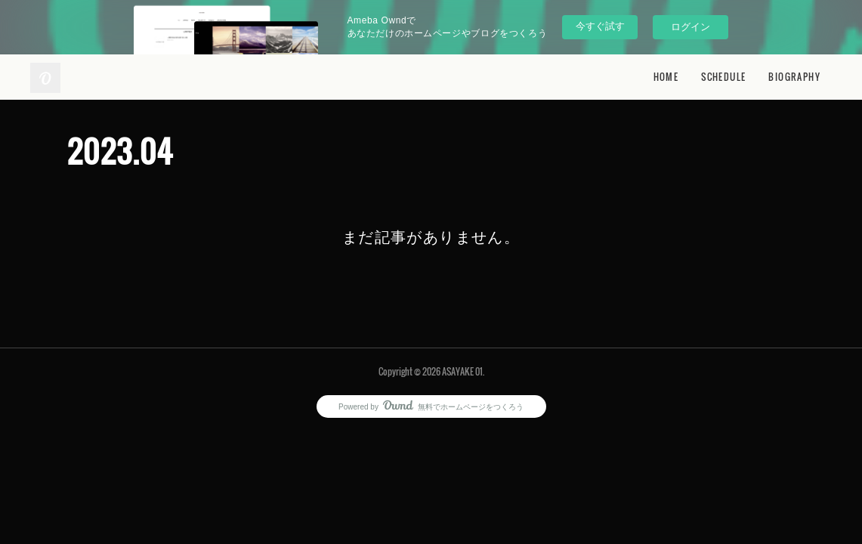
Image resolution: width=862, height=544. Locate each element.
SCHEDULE (723, 76)
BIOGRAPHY (794, 76)
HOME (666, 76)
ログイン (690, 26)
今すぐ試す (600, 26)
